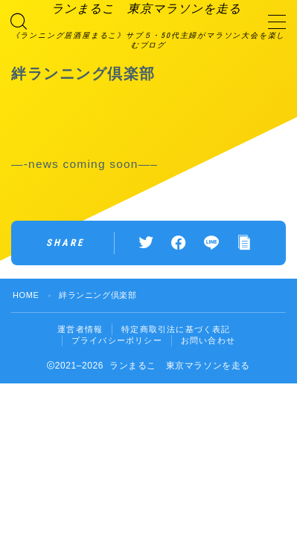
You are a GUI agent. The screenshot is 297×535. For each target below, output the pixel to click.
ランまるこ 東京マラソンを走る (146, 9)
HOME (26, 295)
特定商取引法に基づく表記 (175, 329)
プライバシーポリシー (116, 340)
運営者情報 (80, 329)
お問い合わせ (208, 340)
